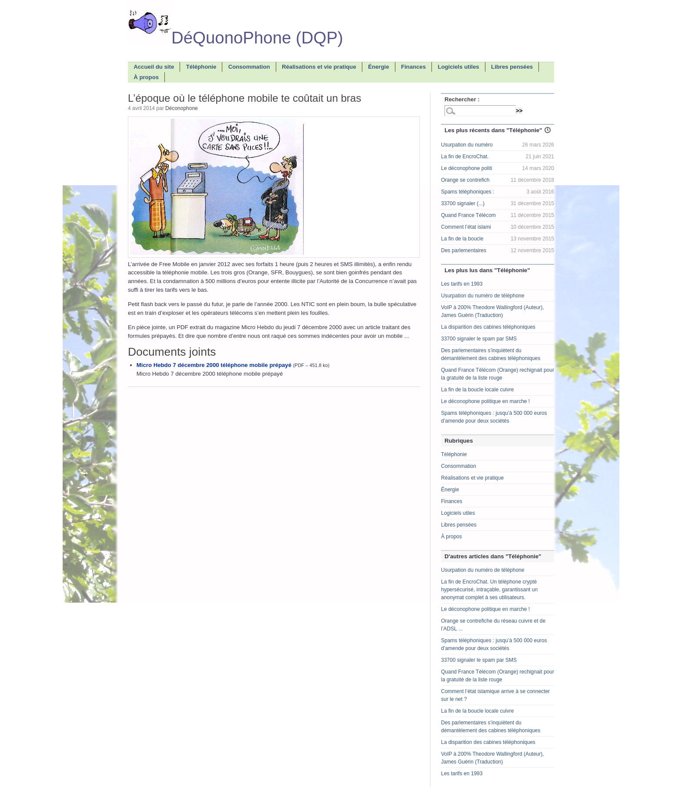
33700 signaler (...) (463, 203)
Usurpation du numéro (467, 145)
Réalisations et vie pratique (472, 478)
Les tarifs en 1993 (461, 284)
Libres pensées (458, 525)
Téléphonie (454, 454)
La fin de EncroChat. (464, 156)
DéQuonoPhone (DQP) (235, 37)
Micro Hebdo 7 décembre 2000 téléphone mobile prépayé (214, 365)
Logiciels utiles (458, 513)
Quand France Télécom (468, 215)
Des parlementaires (463, 250)
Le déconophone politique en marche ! (485, 401)
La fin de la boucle (462, 239)
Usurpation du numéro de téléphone (482, 296)
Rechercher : (462, 99)
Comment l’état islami (466, 227)
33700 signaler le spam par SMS (479, 339)
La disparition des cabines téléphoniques (488, 327)
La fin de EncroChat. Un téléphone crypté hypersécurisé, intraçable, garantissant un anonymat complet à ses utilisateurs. (489, 589)
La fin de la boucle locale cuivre (477, 390)
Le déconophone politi (466, 168)
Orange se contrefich (465, 180)
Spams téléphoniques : (467, 192)
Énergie (450, 490)
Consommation (458, 466)
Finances (451, 501)
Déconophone (181, 108)
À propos (451, 537)
